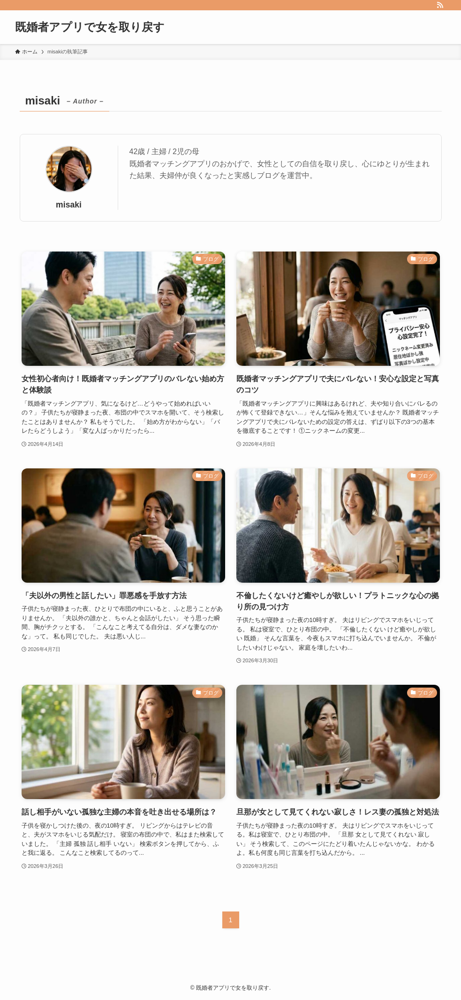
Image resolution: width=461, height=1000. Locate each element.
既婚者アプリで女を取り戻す (90, 27)
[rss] (440, 5)
